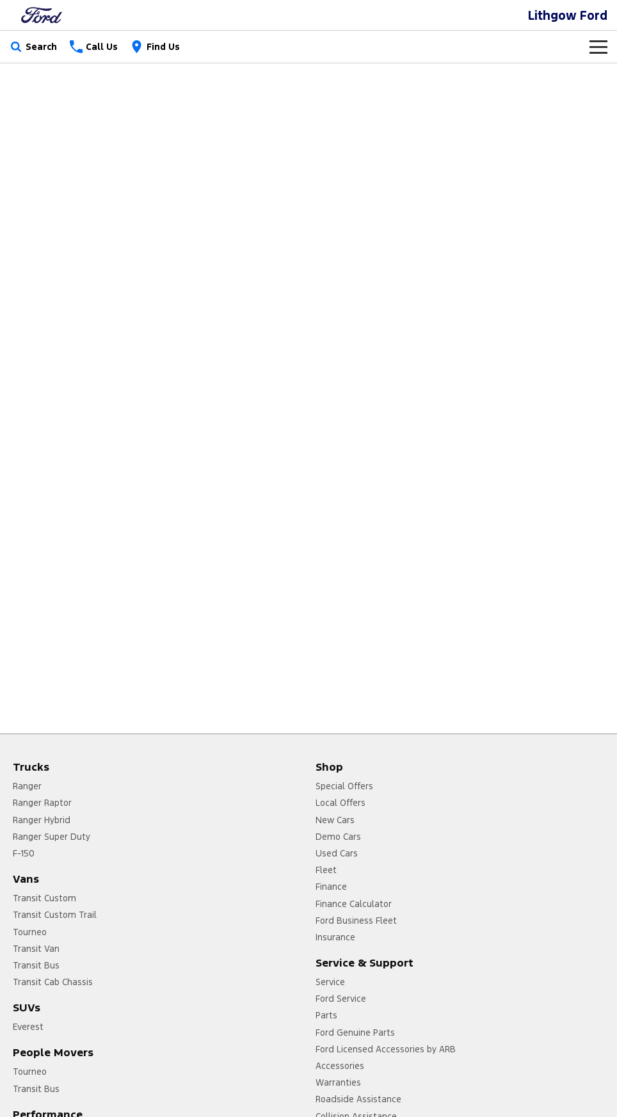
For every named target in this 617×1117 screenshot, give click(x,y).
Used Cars (337, 853)
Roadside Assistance (358, 1099)
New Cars (335, 820)
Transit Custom (44, 898)
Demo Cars (338, 836)
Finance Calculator (354, 904)
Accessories (340, 1066)
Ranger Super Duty (51, 836)
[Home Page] (42, 15)
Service (330, 982)
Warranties (338, 1082)
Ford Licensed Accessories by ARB (386, 1049)
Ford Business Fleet (356, 920)
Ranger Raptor (42, 802)
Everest (28, 1027)
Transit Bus (36, 965)
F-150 (24, 853)
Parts (326, 1015)
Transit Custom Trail (55, 914)
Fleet (326, 870)
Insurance (335, 937)
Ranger (27, 786)
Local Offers (340, 802)
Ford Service (341, 998)
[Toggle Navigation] (598, 47)
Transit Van (36, 948)
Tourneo (30, 932)
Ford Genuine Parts (355, 1032)
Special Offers (344, 786)
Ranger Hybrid (41, 820)
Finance (331, 886)
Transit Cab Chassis (53, 982)
